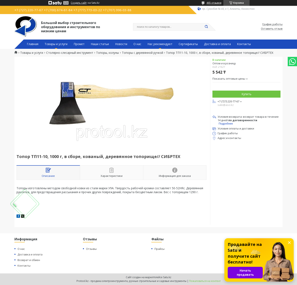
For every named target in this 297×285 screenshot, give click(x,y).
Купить (246, 94)
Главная (32, 44)
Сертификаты (188, 44)
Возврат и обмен (29, 260)
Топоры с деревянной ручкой (142, 53)
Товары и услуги (56, 44)
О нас (137, 44)
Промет (79, 44)
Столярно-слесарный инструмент (69, 53)
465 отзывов (213, 3)
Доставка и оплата (217, 44)
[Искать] (206, 27)
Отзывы (91, 249)
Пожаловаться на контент (205, 281)
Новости (121, 44)
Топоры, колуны (107, 53)
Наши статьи (100, 44)
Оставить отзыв (272, 28)
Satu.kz (167, 277)
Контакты (244, 44)
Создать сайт (79, 2)
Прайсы (159, 249)
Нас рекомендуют (159, 44)
